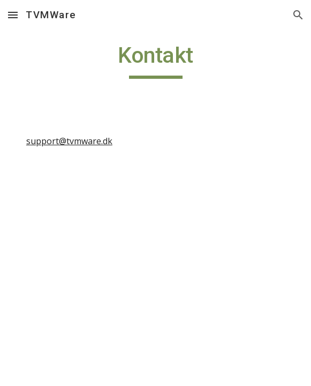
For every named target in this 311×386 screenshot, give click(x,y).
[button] (13, 14)
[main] (155, 60)
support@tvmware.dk (69, 141)
